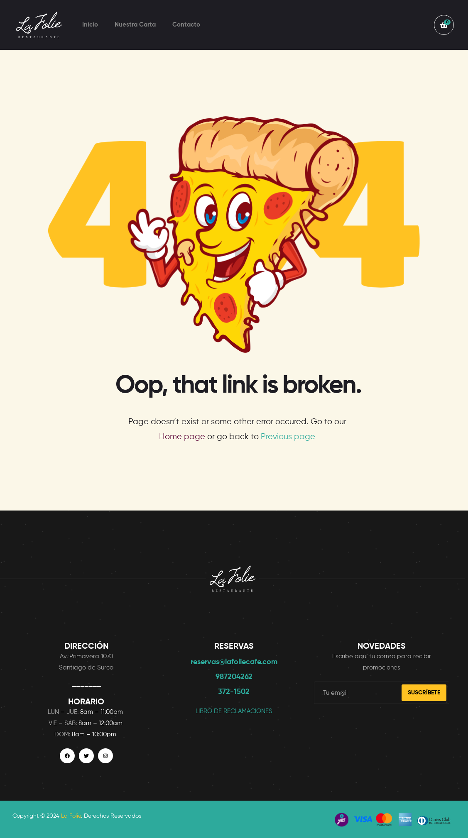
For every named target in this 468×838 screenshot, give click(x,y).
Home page (182, 436)
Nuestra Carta (135, 25)
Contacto (186, 25)
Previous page (288, 436)
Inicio (90, 25)
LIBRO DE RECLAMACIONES (234, 711)
